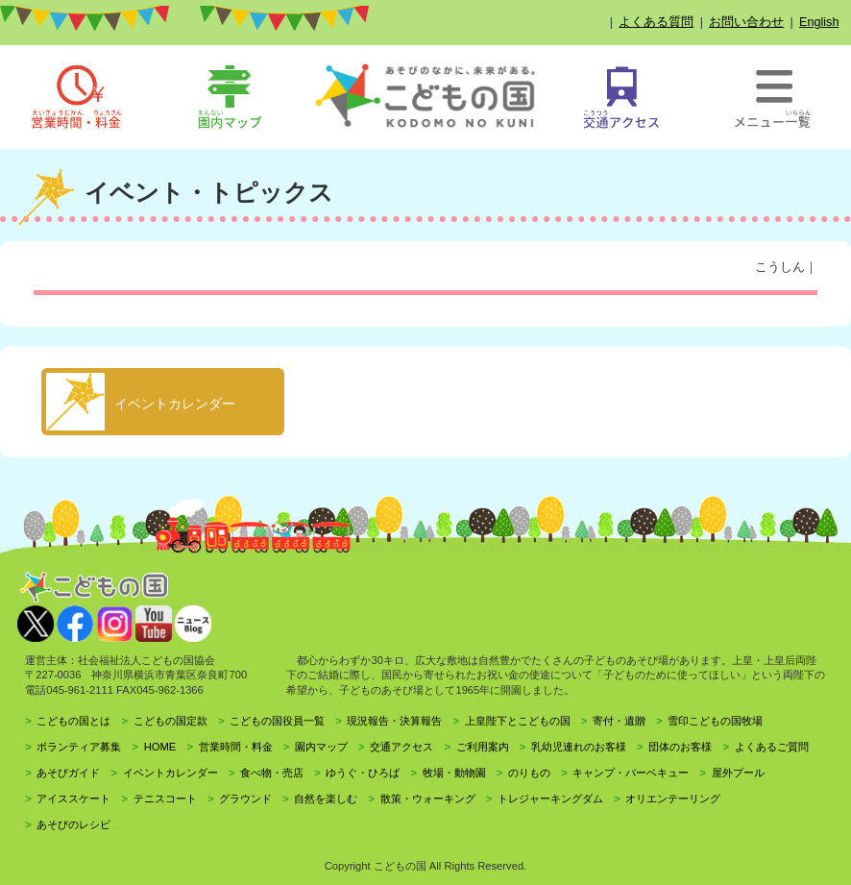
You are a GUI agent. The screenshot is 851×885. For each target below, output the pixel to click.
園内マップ (321, 746)
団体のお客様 (680, 746)
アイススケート (73, 798)
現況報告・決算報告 (394, 720)
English (819, 22)
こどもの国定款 (170, 720)
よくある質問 (656, 22)
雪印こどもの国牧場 (715, 720)
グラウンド (245, 798)
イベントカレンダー (170, 772)
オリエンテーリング (672, 798)
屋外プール (738, 772)
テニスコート (165, 798)
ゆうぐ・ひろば (363, 772)
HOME (160, 746)
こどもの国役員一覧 (277, 720)
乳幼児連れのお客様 (578, 746)
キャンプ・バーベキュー (630, 772)
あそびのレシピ (73, 824)
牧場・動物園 (454, 772)
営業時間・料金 (236, 746)
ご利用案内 (482, 746)
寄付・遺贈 (619, 720)
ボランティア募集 (78, 746)
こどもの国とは (73, 720)
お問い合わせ (746, 22)
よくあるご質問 (772, 746)
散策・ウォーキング (427, 798)
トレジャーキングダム (550, 798)
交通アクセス (401, 746)
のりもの (529, 772)
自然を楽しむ (325, 798)
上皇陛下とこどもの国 (518, 720)
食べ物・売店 (272, 772)
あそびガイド (68, 772)
